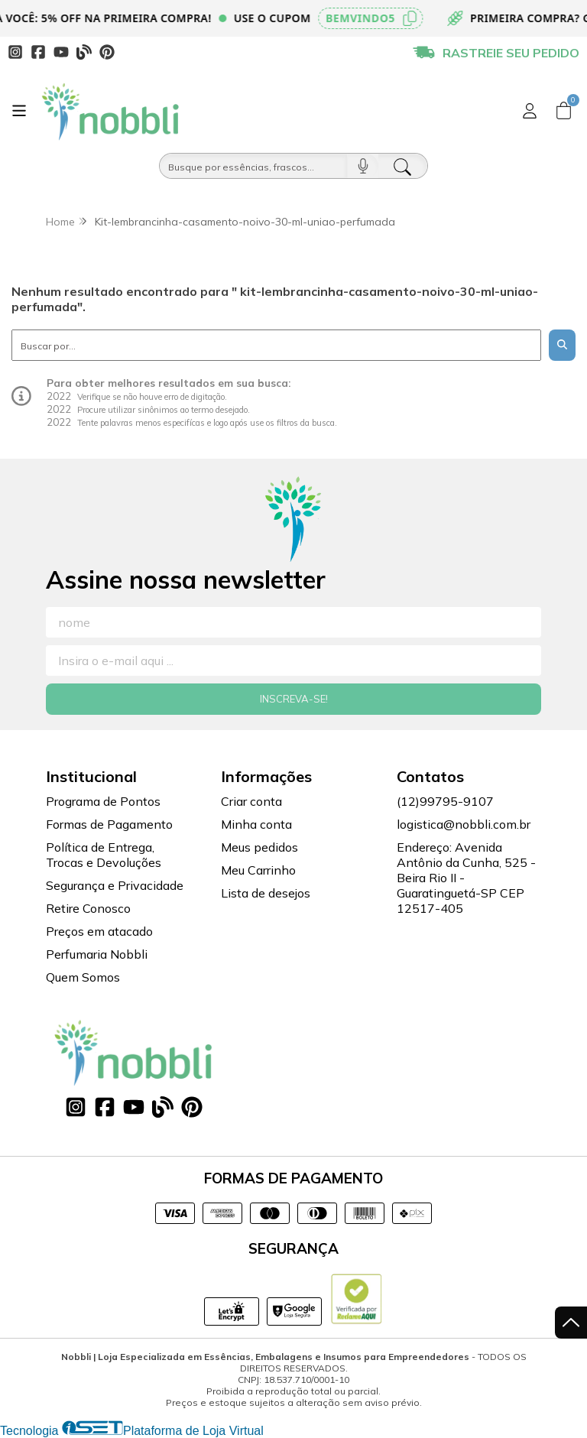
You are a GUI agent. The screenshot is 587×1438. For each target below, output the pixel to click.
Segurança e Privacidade (114, 885)
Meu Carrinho (258, 870)
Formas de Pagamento (109, 824)
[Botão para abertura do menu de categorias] (19, 110)
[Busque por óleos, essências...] (253, 166)
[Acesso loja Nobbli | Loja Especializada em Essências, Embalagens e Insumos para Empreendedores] (529, 110)
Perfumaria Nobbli (97, 954)
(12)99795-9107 (445, 801)
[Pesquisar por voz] (362, 166)
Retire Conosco (88, 908)
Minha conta (256, 824)
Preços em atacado (99, 931)
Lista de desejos (265, 893)
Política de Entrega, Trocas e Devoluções (103, 854)
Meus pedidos (259, 847)
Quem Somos (83, 977)
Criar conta (251, 801)
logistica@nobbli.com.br (463, 824)
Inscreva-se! (294, 699)
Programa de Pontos (103, 801)
